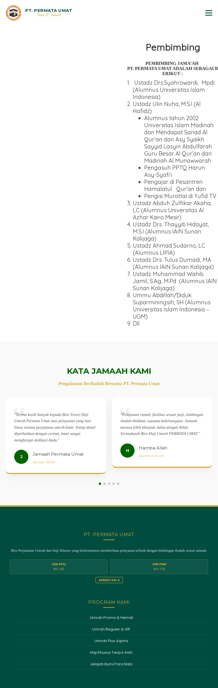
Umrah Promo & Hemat (111, 520)
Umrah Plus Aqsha (111, 543)
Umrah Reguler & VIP (111, 532)
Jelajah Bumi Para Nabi (111, 567)
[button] (100, 386)
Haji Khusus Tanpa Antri (111, 555)
